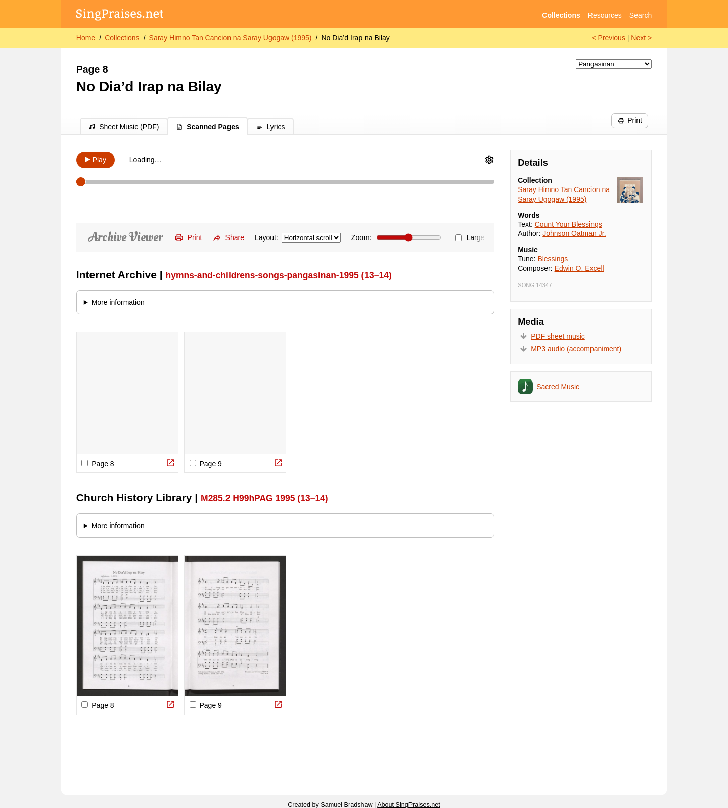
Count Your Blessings (568, 224)
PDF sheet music (558, 336)
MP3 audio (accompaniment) (576, 349)
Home (85, 38)
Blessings (552, 259)
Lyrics (270, 127)
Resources (605, 15)
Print (630, 120)
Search (640, 15)
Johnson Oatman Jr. (574, 233)
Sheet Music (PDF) (123, 127)
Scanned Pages (207, 127)
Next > (641, 38)
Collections (561, 15)
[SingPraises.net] (120, 15)
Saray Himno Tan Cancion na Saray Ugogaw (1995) (230, 38)
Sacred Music (557, 387)
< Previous (608, 38)
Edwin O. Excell (579, 268)
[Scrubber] (285, 182)
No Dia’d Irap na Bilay (355, 38)
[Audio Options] (489, 160)
